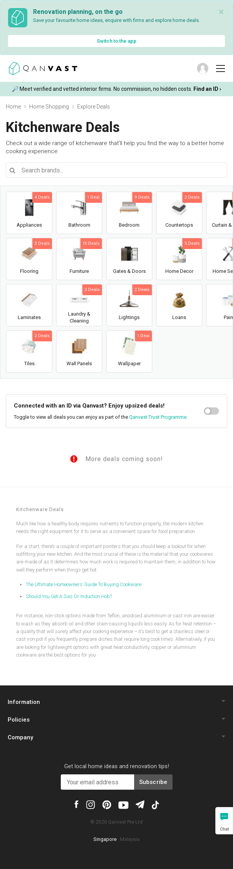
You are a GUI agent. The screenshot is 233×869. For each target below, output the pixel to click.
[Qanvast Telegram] (139, 803)
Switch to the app (116, 41)
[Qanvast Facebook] (76, 803)
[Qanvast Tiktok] (155, 804)
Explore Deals (93, 107)
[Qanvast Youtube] (123, 804)
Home (13, 107)
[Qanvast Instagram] (90, 804)
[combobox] (116, 170)
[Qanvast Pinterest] (106, 804)
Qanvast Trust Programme (157, 417)
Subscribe (153, 782)
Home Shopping (49, 107)
